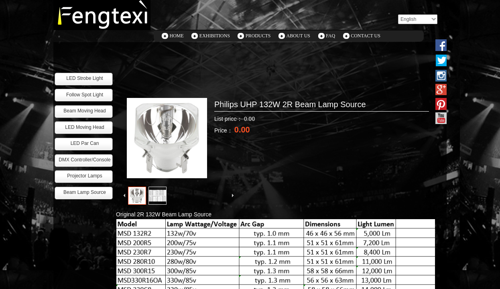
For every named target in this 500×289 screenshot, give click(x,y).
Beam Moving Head (84, 111)
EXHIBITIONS (214, 36)
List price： (229, 119)
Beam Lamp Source (84, 192)
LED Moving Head (84, 127)
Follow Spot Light (84, 95)
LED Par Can (85, 143)
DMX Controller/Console (84, 160)
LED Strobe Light (84, 78)
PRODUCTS (258, 36)
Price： (224, 130)
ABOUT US (298, 36)
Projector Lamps (84, 176)
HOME (177, 36)
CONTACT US (365, 36)
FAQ (330, 36)
